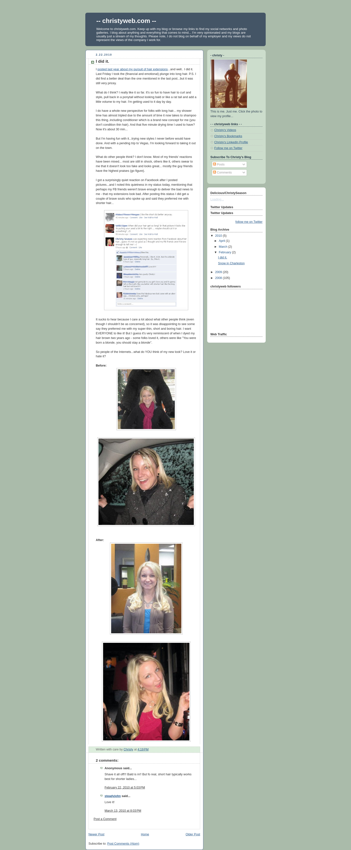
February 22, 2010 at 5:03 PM (125, 787)
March (223, 246)
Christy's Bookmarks (228, 136)
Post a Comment (105, 819)
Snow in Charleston (231, 263)
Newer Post (96, 834)
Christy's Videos (225, 130)
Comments (222, 172)
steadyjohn (113, 796)
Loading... (217, 199)
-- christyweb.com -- (126, 20)
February (225, 252)
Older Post (192, 834)
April (222, 241)
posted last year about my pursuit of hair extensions (133, 69)
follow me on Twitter (249, 222)
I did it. (222, 257)
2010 (219, 235)
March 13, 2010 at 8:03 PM (123, 810)
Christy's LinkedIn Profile (231, 142)
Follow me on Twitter (228, 148)
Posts (218, 164)
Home (145, 834)
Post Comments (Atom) (123, 843)
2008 (219, 278)
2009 (219, 272)
